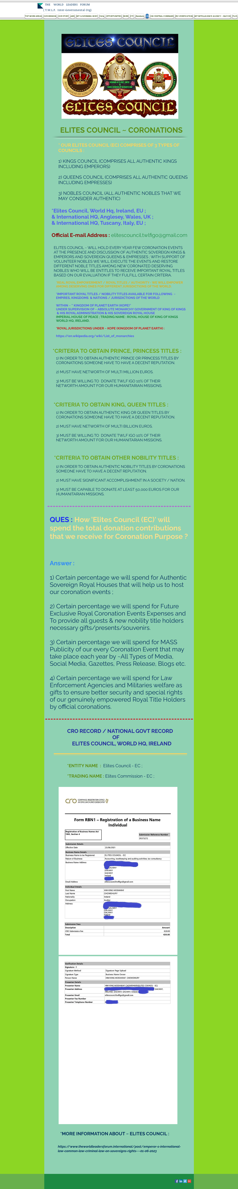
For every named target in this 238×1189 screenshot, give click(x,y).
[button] (33, 16)
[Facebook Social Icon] (176, 1181)
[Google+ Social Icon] (189, 1181)
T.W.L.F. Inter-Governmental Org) (68, 10)
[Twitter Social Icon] (185, 1181)
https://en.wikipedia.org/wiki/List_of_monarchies (95, 336)
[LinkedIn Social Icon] (181, 1181)
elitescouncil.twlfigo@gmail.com (149, 235)
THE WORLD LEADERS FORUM (66, 4)
